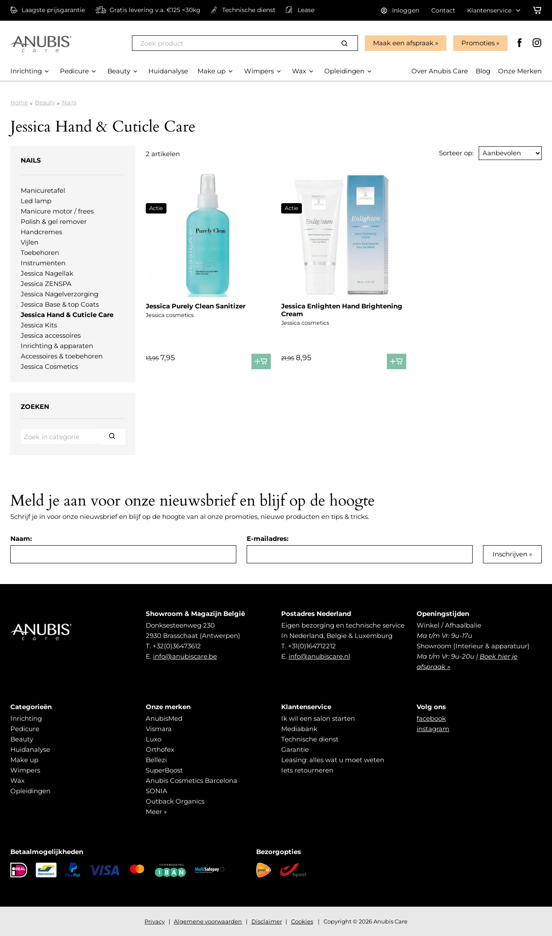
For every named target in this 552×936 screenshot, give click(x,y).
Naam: (21, 538)
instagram (433, 729)
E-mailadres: (268, 538)
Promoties (478, 43)
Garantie (295, 749)
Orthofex (160, 749)
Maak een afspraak (403, 43)
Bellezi (156, 760)
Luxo (153, 739)
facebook (431, 718)
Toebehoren (40, 252)
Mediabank (299, 729)
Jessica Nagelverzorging (59, 294)
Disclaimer (266, 921)
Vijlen (29, 242)
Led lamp (36, 201)
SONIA (156, 791)
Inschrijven (509, 554)
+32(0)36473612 (177, 646)
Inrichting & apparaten (57, 346)
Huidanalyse (30, 749)
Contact (443, 10)
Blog (483, 71)
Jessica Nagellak (47, 273)
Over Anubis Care (439, 71)
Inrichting (26, 718)
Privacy (154, 921)
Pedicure (24, 729)
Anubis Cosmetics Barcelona (191, 780)
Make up (24, 760)
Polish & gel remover (54, 221)
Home (19, 102)
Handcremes (41, 232)
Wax (17, 780)
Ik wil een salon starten (318, 718)
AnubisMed (164, 718)
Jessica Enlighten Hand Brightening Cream (341, 310)
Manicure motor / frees (57, 211)
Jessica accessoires (51, 335)
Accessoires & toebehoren (62, 356)
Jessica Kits (39, 325)
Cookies (302, 921)
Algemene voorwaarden (208, 921)
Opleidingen (30, 791)
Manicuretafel (43, 190)
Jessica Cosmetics (49, 366)
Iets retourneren (307, 770)
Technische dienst (310, 739)
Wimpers (25, 770)
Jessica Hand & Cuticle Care (67, 315)
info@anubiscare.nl (319, 656)
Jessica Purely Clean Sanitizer (195, 306)
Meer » (156, 811)
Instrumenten (43, 263)
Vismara (159, 729)
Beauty (45, 102)
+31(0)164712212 (312, 646)
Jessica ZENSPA (46, 284)
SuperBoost (164, 770)
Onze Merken (520, 71)
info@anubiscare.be (185, 656)
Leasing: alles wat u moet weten (332, 760)
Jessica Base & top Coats (60, 304)
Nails (69, 102)
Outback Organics (175, 801)
